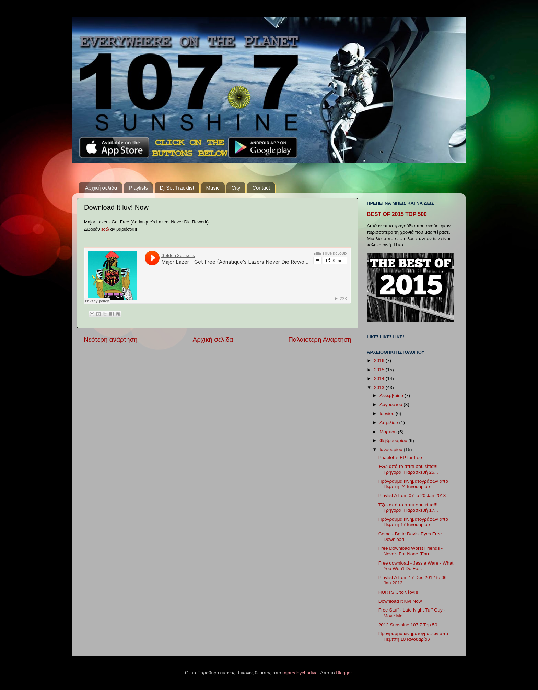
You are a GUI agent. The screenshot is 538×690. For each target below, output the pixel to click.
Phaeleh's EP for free (400, 457)
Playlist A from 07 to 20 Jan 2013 (412, 495)
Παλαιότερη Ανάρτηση (319, 339)
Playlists (138, 188)
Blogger (344, 672)
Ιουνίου (387, 413)
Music (213, 188)
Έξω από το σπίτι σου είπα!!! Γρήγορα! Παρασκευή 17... (408, 507)
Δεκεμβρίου (392, 395)
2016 (380, 360)
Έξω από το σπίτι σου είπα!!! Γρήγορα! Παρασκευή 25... (408, 469)
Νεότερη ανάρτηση (111, 339)
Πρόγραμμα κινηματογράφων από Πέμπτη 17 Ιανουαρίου (413, 522)
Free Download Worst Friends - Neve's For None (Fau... (410, 551)
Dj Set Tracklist (177, 188)
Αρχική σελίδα (101, 188)
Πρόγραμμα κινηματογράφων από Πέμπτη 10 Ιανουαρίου (413, 636)
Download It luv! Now (400, 601)
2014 (380, 378)
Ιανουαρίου (391, 449)
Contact (261, 188)
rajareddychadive (300, 672)
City (236, 188)
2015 (380, 369)
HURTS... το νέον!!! (398, 592)
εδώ (105, 229)
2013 (380, 387)
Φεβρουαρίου (393, 440)
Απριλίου (389, 422)
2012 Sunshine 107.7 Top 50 (407, 624)
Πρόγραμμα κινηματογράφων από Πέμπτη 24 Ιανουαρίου (413, 484)
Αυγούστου (391, 404)
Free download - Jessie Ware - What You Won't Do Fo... (416, 565)
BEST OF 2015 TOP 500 (397, 214)
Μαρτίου (388, 431)
